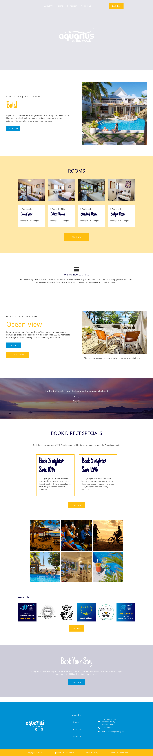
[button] (116, 6)
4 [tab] (80, 408)
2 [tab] (75, 408)
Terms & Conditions (119, 753)
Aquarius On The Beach (64, 753)
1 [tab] (73, 408)
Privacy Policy (92, 753)
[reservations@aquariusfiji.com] (112, 732)
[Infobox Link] (31, 215)
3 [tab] (77, 408)
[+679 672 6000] (106, 728)
